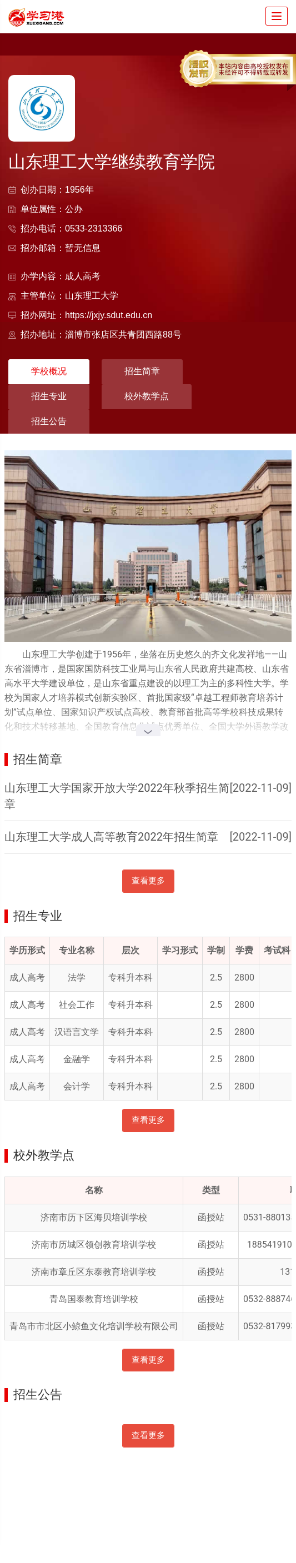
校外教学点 (146, 396)
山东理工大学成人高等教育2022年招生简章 (111, 836)
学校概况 (49, 371)
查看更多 (148, 881)
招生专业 (49, 396)
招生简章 (142, 371)
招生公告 (49, 421)
